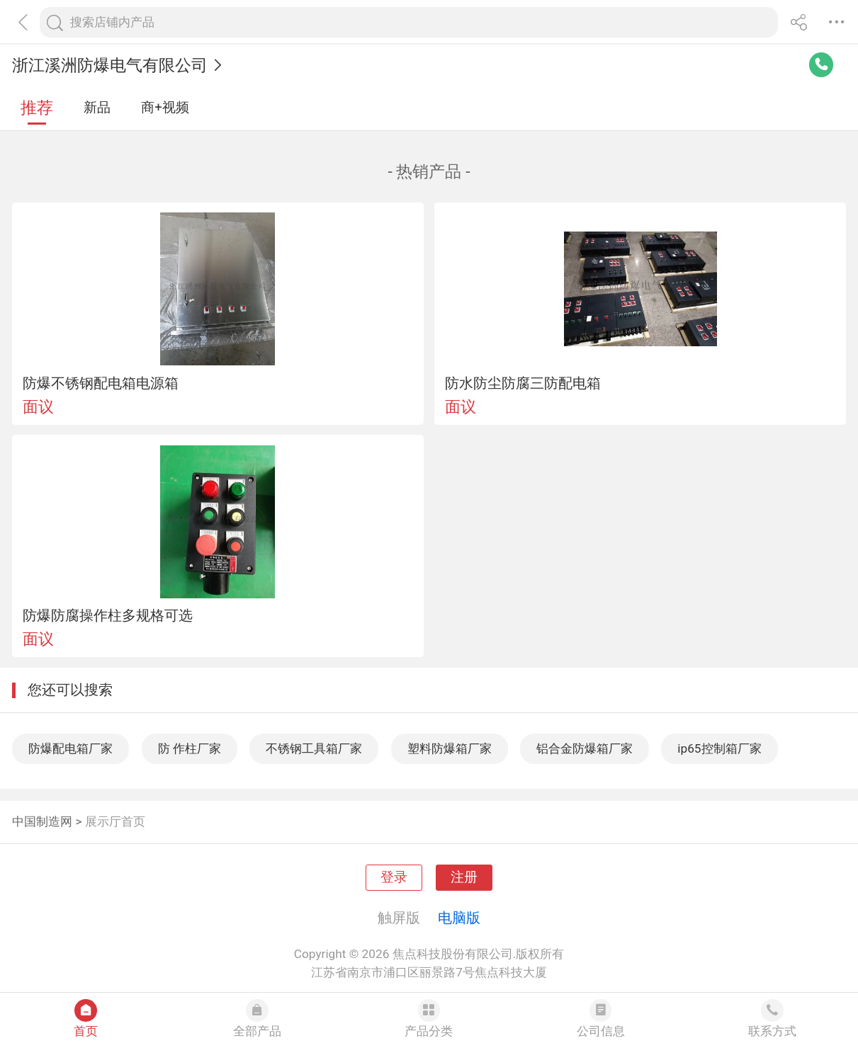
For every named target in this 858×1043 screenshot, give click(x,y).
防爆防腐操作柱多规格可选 (108, 615)
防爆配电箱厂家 (70, 748)
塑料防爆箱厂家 (449, 748)
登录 (393, 877)
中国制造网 (42, 821)
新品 (97, 107)
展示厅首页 (115, 821)
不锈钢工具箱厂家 (314, 748)
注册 (464, 877)
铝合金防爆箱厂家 (584, 748)
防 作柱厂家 (189, 748)
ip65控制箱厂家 (719, 748)
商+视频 (165, 107)
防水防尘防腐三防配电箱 (523, 383)
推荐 (37, 108)
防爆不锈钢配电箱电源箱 (101, 383)
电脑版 (459, 917)
